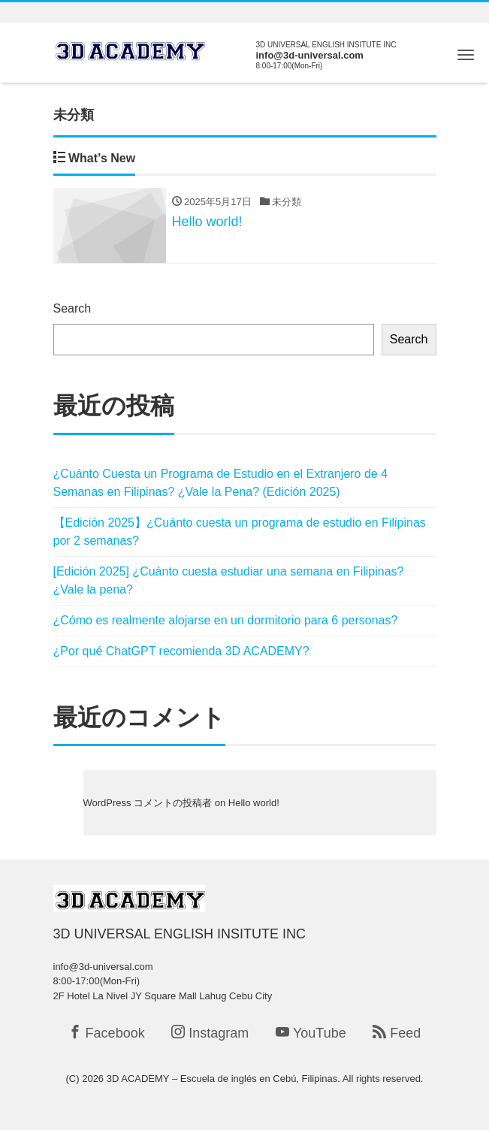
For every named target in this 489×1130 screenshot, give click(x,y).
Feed (397, 1033)
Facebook (106, 1033)
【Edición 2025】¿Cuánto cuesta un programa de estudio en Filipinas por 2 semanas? (239, 531)
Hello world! (253, 802)
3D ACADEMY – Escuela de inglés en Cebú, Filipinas (222, 1078)
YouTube (311, 1033)
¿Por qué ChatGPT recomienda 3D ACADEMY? (181, 651)
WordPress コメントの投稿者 (148, 802)
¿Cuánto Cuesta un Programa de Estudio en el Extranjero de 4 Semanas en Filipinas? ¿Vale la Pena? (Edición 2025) (220, 482)
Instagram (210, 1033)
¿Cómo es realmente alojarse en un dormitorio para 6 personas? (225, 620)
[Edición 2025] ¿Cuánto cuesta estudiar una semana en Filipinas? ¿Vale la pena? (228, 580)
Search (72, 308)
